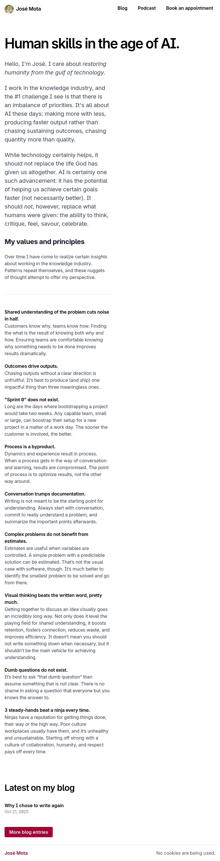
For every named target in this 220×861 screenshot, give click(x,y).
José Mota (28, 9)
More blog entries (28, 832)
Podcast (147, 8)
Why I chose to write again (34, 805)
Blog (122, 8)
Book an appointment (189, 8)
